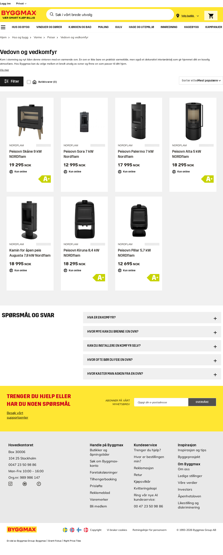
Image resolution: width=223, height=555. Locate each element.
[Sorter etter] (201, 81)
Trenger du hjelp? (147, 450)
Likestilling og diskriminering (189, 505)
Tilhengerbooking (103, 479)
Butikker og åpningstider (99, 452)
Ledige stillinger (190, 476)
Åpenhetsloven (189, 496)
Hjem (3, 37)
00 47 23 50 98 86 (148, 506)
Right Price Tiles (72, 541)
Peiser (51, 37)
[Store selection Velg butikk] (187, 16)
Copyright (95, 530)
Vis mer (4, 70)
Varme (38, 37)
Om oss (184, 469)
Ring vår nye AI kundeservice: (146, 497)
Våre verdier (187, 482)
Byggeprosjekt (189, 457)
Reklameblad (100, 493)
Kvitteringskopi (145, 488)
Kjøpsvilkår (142, 481)
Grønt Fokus (54, 541)
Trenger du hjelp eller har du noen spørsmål (39, 400)
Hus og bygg (20, 37)
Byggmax (41, 541)
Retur (138, 475)
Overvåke (202, 402)
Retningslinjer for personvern (150, 530)
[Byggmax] (18, 14)
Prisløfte (96, 486)
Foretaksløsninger (104, 472)
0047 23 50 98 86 (22, 465)
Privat (20, 3)
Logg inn (5, 3)
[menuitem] (3, 27)
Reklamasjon (144, 468)
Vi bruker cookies (117, 530)
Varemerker (99, 499)
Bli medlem (98, 506)
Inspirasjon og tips (192, 450)
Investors (185, 489)
